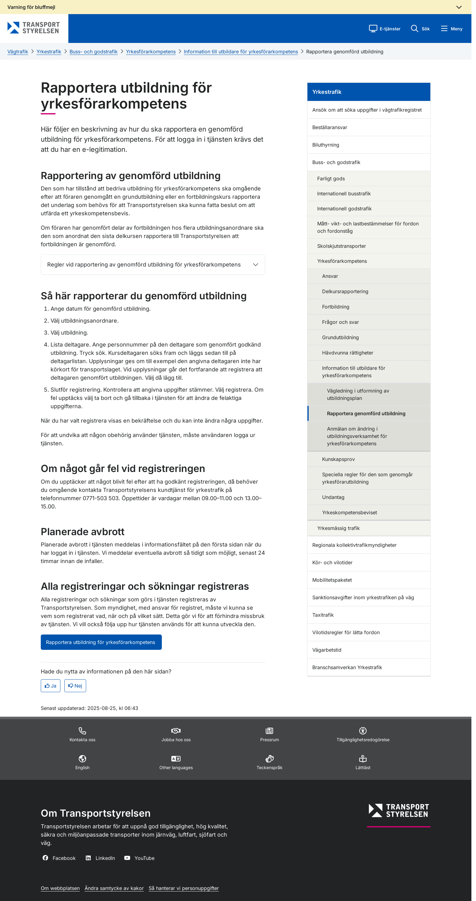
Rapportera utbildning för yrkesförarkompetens (101, 642)
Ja (50, 686)
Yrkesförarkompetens (151, 51)
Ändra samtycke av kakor (114, 888)
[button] (385, 28)
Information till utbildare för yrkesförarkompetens (241, 51)
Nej (75, 686)
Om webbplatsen (60, 888)
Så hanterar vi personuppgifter (184, 888)
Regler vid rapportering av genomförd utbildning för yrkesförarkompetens (144, 264)
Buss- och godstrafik (94, 51)
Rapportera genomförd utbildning (344, 51)
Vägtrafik (17, 51)
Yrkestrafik (48, 51)
